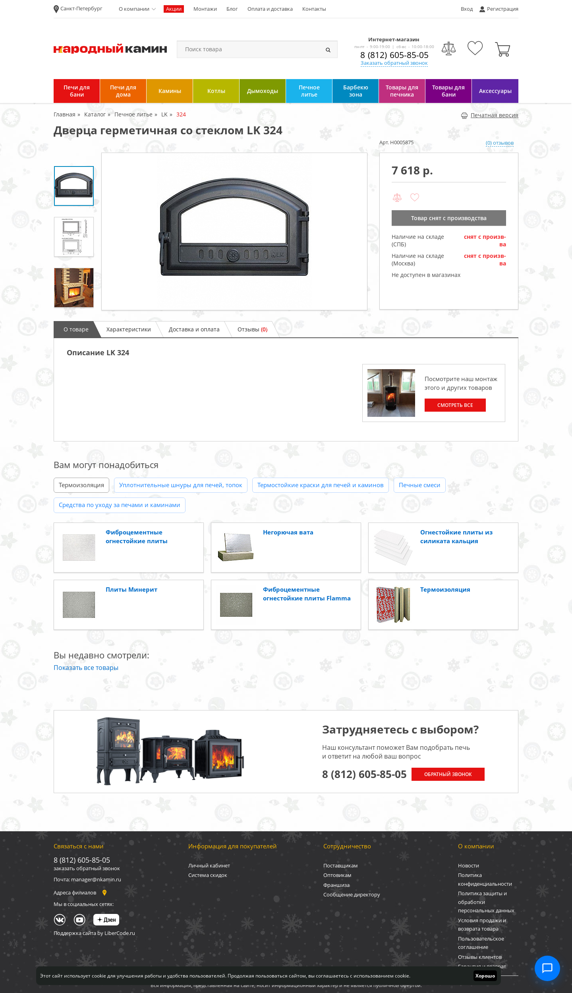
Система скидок (207, 875)
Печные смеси (420, 485)
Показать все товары (86, 667)
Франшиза (336, 884)
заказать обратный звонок (87, 868)
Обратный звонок (448, 774)
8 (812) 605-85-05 (394, 54)
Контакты (314, 8)
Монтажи (205, 8)
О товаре (76, 329)
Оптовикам (337, 875)
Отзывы (252, 329)
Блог (232, 8)
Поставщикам (340, 865)
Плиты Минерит (131, 589)
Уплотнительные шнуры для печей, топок (180, 485)
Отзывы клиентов (480, 956)
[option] (234, 231)
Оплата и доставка (270, 8)
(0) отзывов (500, 142)
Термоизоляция (81, 485)
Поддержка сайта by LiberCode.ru (94, 933)
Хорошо (485, 975)
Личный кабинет (209, 865)
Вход (467, 8)
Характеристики (128, 329)
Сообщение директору (351, 894)
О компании (134, 8)
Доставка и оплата (194, 329)
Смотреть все (455, 405)
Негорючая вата (288, 532)
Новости (468, 865)
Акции (174, 8)
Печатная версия (489, 115)
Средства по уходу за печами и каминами (119, 505)
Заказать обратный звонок (394, 62)
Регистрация (502, 8)
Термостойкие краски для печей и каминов (320, 485)
